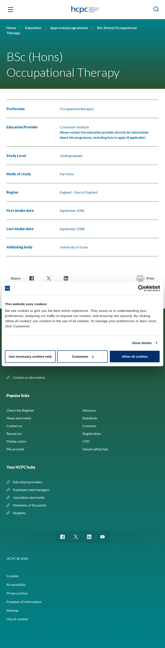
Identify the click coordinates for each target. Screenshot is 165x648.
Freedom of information (24, 602)
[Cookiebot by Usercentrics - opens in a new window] (141, 288)
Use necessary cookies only (30, 356)
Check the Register (20, 410)
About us (89, 410)
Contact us (14, 426)
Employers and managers (31, 490)
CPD (86, 441)
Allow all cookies (135, 356)
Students (19, 513)
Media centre (16, 441)
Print (145, 278)
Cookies (12, 576)
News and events (18, 418)
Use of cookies (17, 619)
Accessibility (16, 584)
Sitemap (12, 610)
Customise (82, 356)
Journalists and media (28, 497)
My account (15, 449)
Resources (14, 433)
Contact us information (29, 377)
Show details (142, 343)
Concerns (89, 426)
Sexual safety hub (95, 449)
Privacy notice (17, 593)
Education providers (28, 482)
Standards (89, 418)
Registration (91, 433)
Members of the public (30, 505)
